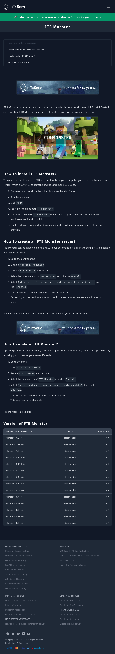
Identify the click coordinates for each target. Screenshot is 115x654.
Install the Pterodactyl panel (73, 565)
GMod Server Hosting (15, 560)
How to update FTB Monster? (21, 56)
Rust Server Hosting (14, 569)
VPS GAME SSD (67, 560)
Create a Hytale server (70, 623)
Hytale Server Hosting (15, 588)
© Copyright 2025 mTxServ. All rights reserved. (24, 639)
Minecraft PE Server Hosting (18, 555)
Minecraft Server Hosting (17, 551)
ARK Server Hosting (14, 579)
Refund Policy (22, 643)
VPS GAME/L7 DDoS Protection (74, 551)
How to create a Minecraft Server (20, 600)
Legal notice (10, 643)
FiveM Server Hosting (15, 565)
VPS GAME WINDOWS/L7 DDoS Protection (80, 555)
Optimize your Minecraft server (20, 614)
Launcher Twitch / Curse (62, 191)
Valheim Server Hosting (16, 574)
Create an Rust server (70, 619)
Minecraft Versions (14, 605)
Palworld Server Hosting (16, 583)
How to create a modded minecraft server (25, 623)
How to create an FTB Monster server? (26, 49)
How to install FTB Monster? (22, 43)
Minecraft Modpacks (15, 609)
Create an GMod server (71, 600)
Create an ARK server (70, 614)
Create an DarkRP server (71, 605)
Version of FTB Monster (19, 62)
